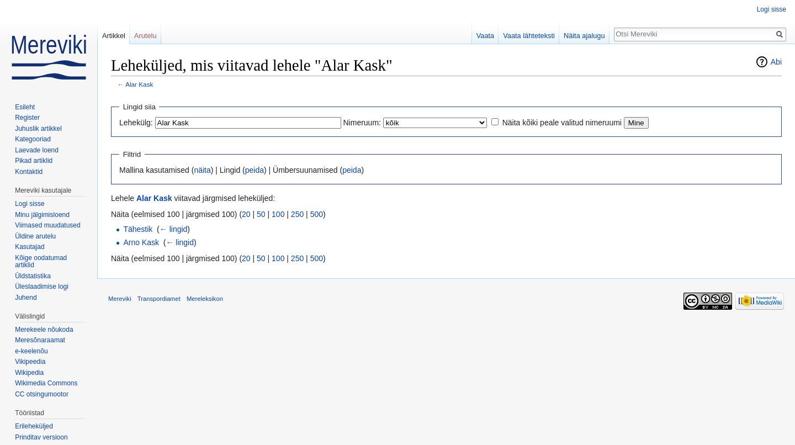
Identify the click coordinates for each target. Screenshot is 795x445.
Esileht (25, 107)
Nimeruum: (362, 122)
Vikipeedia (30, 361)
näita (202, 170)
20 (246, 214)
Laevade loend (37, 150)
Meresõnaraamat (40, 340)
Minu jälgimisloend (42, 215)
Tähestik (137, 229)
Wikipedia (29, 373)
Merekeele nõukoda (44, 329)
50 (261, 214)
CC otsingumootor (41, 394)
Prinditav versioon (41, 437)
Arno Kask (141, 242)
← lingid (174, 229)
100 (278, 214)
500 (316, 214)
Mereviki (119, 298)
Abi (776, 61)
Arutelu (145, 35)
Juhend (25, 297)
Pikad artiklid (33, 161)
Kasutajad (29, 247)
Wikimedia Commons (46, 383)
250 (297, 214)
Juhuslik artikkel (38, 129)
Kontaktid (29, 172)
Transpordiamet (159, 298)
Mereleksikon (205, 298)
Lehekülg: (136, 122)
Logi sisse (771, 9)
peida (254, 170)
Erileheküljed (34, 426)
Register (27, 117)
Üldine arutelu (35, 236)
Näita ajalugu (584, 35)
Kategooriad (33, 139)
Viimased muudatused (48, 225)
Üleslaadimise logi (41, 286)
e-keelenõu (31, 351)
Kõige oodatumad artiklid (41, 261)
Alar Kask (139, 84)
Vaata (485, 35)
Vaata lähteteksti (529, 35)
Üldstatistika (33, 276)
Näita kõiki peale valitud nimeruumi (562, 122)
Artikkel (113, 35)
